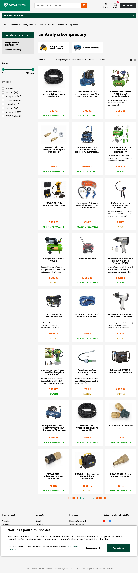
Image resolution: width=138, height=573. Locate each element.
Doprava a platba (76, 524)
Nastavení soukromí (105, 568)
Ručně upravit (93, 548)
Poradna (39, 524)
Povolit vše (118, 548)
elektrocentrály (13, 49)
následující (101, 498)
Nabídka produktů (13, 15)
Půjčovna (6, 524)
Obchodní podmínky (78, 521)
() (13, 89)
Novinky (39, 521)
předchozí (73, 498)
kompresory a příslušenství (12, 43)
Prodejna (6, 521)
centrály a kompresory (17, 35)
